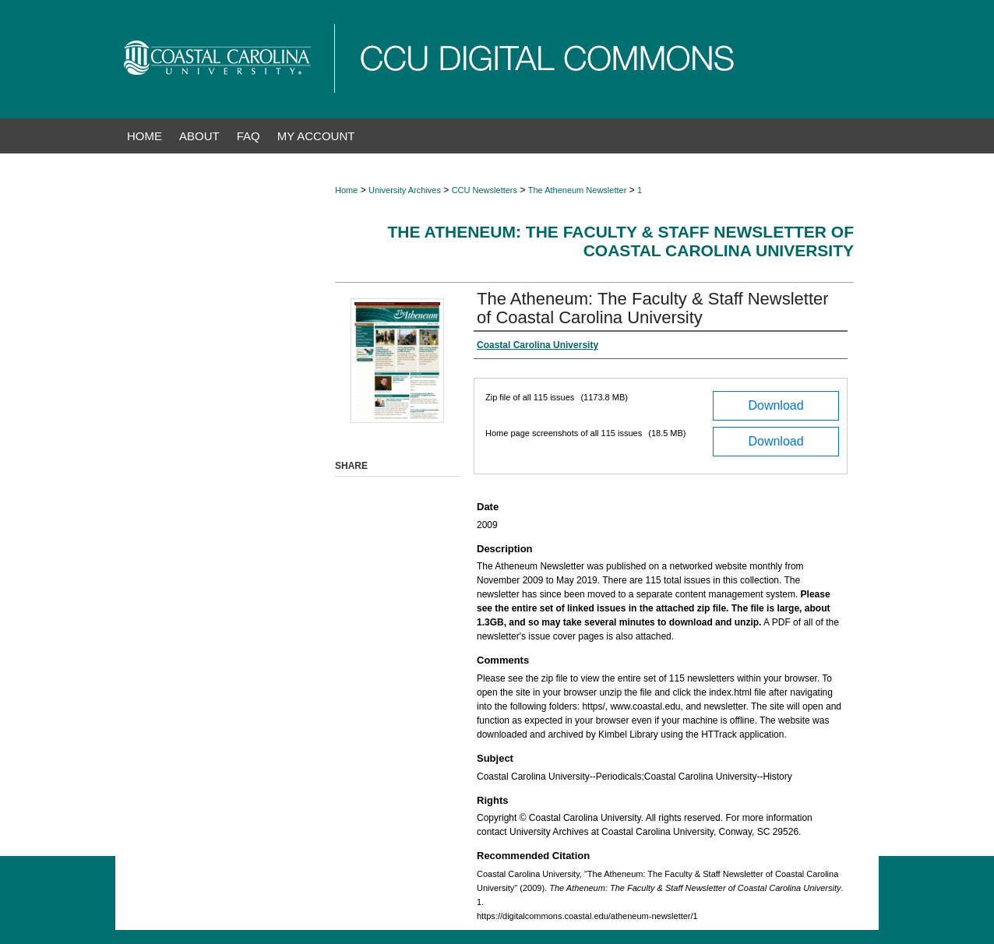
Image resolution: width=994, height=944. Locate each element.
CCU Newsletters (484, 190)
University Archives (404, 190)
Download (775, 405)
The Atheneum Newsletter (577, 190)
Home (346, 190)
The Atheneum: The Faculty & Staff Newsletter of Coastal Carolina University (621, 241)
